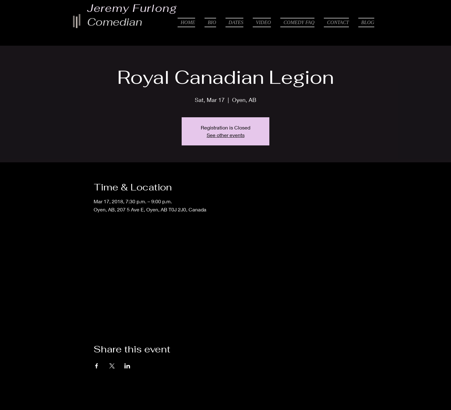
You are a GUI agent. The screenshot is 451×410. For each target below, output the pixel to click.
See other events (226, 135)
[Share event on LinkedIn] (127, 365)
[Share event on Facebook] (97, 365)
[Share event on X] (112, 365)
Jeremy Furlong (132, 8)
